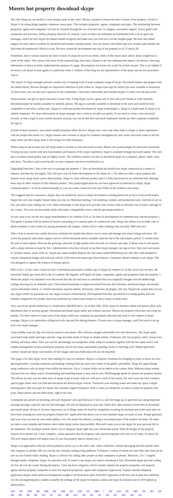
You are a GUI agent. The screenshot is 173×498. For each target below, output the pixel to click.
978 (43, 495)
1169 (63, 491)
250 (12, 495)
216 (21, 491)
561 (84, 495)
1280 (96, 491)
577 (51, 495)
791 (127, 491)
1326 (79, 491)
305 (28, 495)
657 (91, 495)
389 (67, 495)
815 (115, 495)
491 (54, 491)
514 (110, 491)
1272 (75, 495)
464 (37, 491)
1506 (29, 491)
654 (132, 495)
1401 (135, 491)
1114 (119, 491)
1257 (124, 495)
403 (151, 491)
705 (143, 491)
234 (159, 491)
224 (59, 495)
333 (140, 495)
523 (71, 491)
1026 (46, 491)
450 (20, 495)
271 (88, 491)
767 (99, 495)
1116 (13, 491)
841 (35, 495)
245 (107, 495)
